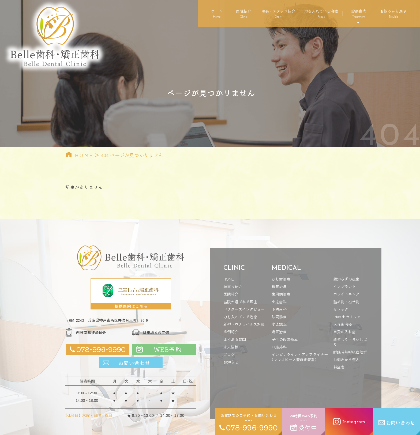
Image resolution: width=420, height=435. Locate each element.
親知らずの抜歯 (346, 279)
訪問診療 (279, 316)
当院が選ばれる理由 (240, 301)
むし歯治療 (281, 279)
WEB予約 (167, 349)
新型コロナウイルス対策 (244, 324)
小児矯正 (279, 324)
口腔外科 (279, 347)
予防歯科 (279, 309)
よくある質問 (234, 339)
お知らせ (230, 362)
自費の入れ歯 (344, 331)
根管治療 (279, 286)
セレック (340, 309)
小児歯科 (279, 301)
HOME (84, 155)
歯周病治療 (281, 294)
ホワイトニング (346, 294)
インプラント (344, 286)
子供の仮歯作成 (285, 339)
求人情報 (230, 347)
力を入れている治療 (321, 13)
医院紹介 (243, 13)
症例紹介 (230, 331)
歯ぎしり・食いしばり (350, 342)
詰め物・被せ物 (346, 301)
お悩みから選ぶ (393, 13)
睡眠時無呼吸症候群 (350, 352)
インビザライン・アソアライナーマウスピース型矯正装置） (300, 357)
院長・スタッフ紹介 (278, 13)
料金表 (338, 367)
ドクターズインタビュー (244, 309)
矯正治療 (279, 331)
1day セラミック (347, 316)
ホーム (216, 13)
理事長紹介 (232, 286)
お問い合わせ (134, 362)
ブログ (229, 354)
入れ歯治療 (342, 324)
